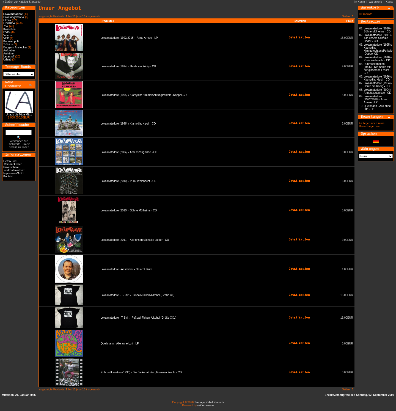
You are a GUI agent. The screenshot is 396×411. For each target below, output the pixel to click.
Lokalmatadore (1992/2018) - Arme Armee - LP (129, 37)
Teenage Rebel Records (209, 402)
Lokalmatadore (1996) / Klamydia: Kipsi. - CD (128, 123)
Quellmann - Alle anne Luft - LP (120, 343)
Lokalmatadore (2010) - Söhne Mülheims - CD (129, 210)
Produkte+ (107, 21)
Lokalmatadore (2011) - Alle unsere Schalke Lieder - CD (135, 239)
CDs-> (7, 20)
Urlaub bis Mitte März (19, 114)
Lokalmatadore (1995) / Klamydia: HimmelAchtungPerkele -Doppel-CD (144, 94)
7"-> (5, 26)
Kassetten (9, 29)
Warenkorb (375, 1)
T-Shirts (8, 44)
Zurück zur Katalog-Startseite (23, 1)
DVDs (6, 32)
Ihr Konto (359, 1)
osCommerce (205, 405)
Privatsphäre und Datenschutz (14, 169)
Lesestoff (8, 56)
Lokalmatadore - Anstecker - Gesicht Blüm (126, 269)
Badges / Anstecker (15, 47)
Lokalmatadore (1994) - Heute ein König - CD (128, 66)
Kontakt (8, 176)
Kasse (390, 1)
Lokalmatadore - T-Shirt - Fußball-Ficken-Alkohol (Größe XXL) (138, 317)
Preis (349, 21)
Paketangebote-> (13, 17)
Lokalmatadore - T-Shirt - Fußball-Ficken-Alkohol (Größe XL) (137, 295)
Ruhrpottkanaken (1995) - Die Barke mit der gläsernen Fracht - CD (141, 372)
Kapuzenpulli (11, 41)
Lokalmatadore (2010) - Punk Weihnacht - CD (128, 181)
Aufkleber (9, 50)
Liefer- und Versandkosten (12, 163)
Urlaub (7, 59)
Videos (7, 35)
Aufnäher (9, 53)
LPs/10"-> (9, 23)
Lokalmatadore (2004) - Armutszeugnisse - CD (129, 152)
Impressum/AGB (13, 173)
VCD (6, 38)
